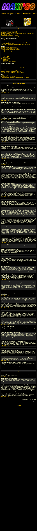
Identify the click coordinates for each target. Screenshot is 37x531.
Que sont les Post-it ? (4, 60)
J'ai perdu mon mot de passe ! (6, 34)
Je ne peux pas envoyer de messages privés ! (9, 70)
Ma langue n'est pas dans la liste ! (6, 41)
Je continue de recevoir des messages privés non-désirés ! (11, 71)
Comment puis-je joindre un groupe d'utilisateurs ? (9, 66)
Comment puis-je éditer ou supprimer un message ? (10, 48)
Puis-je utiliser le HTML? (5, 56)
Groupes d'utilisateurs (27, 13)
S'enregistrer (34, 13)
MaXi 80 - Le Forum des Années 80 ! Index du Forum (9, 26)
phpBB (20, 405)
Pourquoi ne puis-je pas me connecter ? (8, 30)
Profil (8, 14)
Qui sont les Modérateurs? (5, 65)
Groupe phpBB (3, 374)
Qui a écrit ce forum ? (4, 75)
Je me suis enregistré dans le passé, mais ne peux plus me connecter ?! (13, 36)
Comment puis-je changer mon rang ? (7, 43)
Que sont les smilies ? (4, 57)
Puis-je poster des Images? (5, 58)
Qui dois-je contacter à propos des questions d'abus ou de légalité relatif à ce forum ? (15, 77)
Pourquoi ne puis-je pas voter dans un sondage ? (9, 52)
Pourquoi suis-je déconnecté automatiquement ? (9, 32)
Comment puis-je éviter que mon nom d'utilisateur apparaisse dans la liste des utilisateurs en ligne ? (18, 33)
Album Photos (3, 13)
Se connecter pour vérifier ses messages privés (18, 14)
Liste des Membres (18, 13)
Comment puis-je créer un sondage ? (7, 50)
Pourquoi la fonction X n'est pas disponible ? (8, 76)
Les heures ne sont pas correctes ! (7, 40)
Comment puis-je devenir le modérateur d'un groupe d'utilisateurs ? (12, 67)
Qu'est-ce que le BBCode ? (5, 55)
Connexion (29, 14)
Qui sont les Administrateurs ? (6, 64)
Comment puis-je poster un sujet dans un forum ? (9, 47)
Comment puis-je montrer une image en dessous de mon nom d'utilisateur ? (14, 42)
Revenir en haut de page (5, 92)
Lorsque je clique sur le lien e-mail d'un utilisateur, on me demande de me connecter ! (15, 44)
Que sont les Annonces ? (5, 59)
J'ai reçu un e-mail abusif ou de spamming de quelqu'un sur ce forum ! (13, 72)
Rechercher (12, 13)
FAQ (8, 13)
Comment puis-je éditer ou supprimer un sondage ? (9, 51)
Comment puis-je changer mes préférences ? (8, 39)
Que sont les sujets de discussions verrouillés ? (9, 61)
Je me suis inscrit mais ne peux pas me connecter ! (9, 35)
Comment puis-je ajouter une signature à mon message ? (11, 49)
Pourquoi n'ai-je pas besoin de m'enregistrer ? (9, 31)
